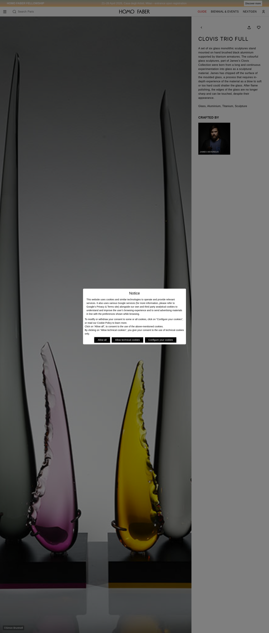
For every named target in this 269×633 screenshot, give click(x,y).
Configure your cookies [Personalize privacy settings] (160, 339)
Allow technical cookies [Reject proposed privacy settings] (127, 339)
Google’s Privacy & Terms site (102, 306)
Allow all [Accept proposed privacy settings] (102, 339)
